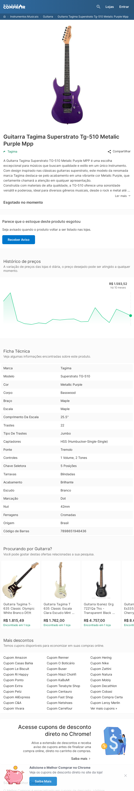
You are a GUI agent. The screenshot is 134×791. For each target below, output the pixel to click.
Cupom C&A (12, 703)
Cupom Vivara (13, 708)
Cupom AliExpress (16, 697)
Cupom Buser (57, 669)
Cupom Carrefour (59, 708)
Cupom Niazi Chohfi (61, 674)
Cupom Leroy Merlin (105, 703)
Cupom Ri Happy (15, 674)
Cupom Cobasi (101, 691)
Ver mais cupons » (103, 708)
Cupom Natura (101, 674)
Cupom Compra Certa (106, 697)
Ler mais (123, 196)
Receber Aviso (19, 239)
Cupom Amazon (15, 657)
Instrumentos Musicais (24, 16)
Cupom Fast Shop (60, 697)
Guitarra (48, 16)
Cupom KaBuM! (58, 680)
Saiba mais (81, 758)
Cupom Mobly (100, 680)
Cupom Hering (101, 657)
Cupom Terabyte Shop (63, 686)
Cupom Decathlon (103, 686)
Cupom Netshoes (59, 703)
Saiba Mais (43, 781)
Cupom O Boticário (61, 663)
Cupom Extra (13, 686)
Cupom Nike (99, 663)
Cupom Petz (12, 691)
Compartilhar (119, 151)
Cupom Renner (58, 657)
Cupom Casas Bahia (18, 663)
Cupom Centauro (59, 691)
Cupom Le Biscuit (16, 669)
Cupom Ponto (13, 680)
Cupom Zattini (100, 669)
